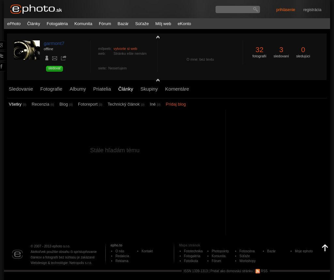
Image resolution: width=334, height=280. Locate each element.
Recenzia (43, 104)
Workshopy (247, 261)
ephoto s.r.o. (61, 246)
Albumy (77, 89)
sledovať (54, 68)
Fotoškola (191, 261)
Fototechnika (193, 251)
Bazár (123, 23)
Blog (66, 104)
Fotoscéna (247, 251)
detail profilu (156, 80)
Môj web (163, 23)
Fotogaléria (57, 23)
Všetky (17, 104)
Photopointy (220, 251)
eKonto (184, 23)
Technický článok (126, 104)
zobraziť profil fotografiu (156, 37)
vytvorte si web (125, 49)
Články (33, 23)
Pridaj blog (176, 104)
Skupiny (149, 89)
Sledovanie (21, 89)
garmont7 (54, 43)
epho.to (116, 245)
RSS (261, 271)
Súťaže (142, 23)
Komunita (83, 23)
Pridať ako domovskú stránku (231, 271)
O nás (119, 251)
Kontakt (147, 251)
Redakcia (122, 256)
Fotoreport (90, 104)
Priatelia (102, 89)
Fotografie (51, 89)
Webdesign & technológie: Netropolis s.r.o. (61, 263)
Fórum (105, 23)
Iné (155, 104)
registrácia (312, 9)
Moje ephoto (304, 251)
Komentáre (177, 89)
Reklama (121, 261)
